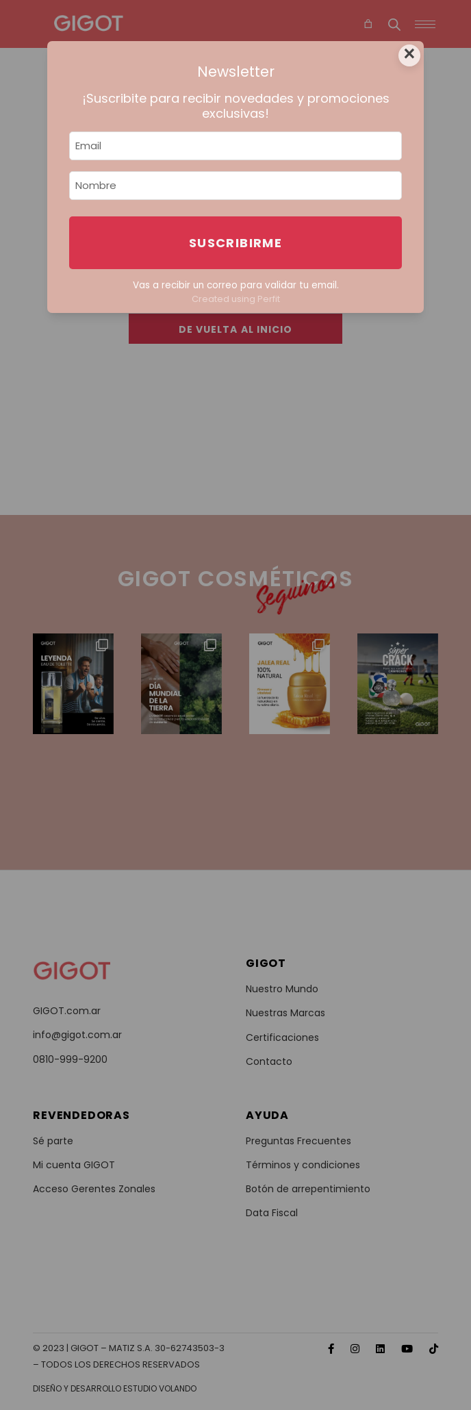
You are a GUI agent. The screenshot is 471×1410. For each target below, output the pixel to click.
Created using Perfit (236, 299)
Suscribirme (235, 242)
